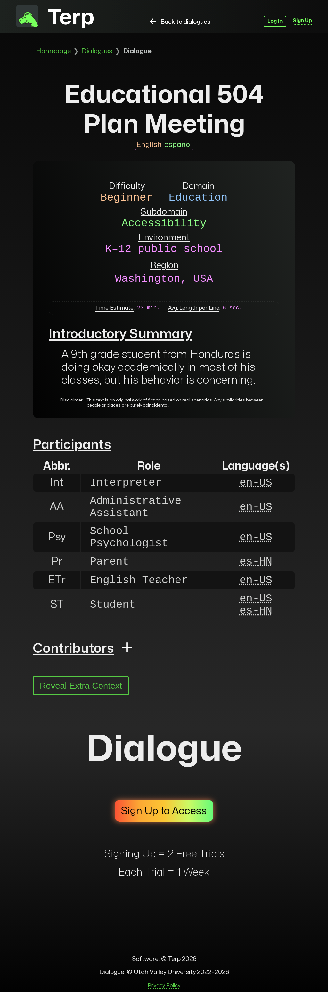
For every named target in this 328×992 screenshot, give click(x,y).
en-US (256, 483)
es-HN (256, 562)
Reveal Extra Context (81, 686)
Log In (275, 21)
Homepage (53, 51)
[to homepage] (27, 17)
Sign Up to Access (164, 811)
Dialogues (96, 51)
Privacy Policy (164, 985)
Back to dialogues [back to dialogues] (179, 22)
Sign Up (302, 20)
